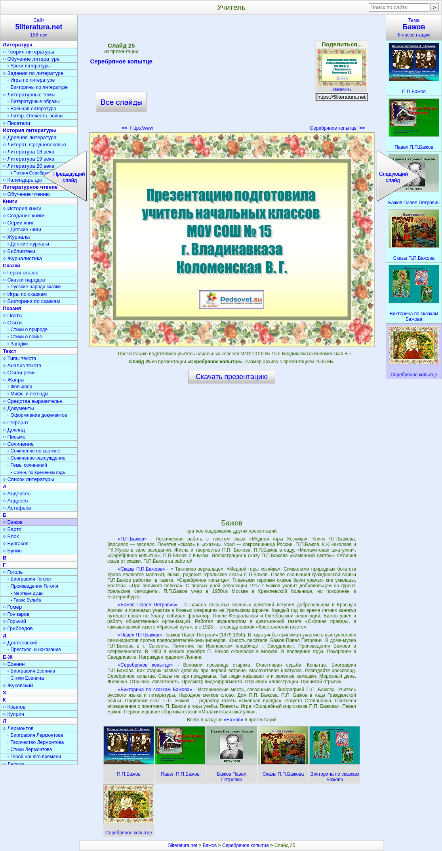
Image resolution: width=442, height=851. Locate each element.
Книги (10, 201)
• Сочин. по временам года (38, 472)
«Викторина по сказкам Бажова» (155, 689)
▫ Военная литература (32, 108)
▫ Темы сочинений (27, 465)
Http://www (137, 128)
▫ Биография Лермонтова (35, 735)
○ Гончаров (16, 614)
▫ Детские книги (24, 229)
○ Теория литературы (28, 52)
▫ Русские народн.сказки (34, 286)
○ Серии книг (18, 223)
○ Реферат (16, 423)
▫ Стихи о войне (25, 336)
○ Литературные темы (29, 95)
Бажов (210, 845)
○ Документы (18, 408)
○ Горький (14, 621)
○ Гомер (12, 607)
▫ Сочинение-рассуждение (36, 458)
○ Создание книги (24, 215)
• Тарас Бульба (26, 600)
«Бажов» (234, 720)
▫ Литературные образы (34, 101)
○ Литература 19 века (28, 159)
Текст (9, 351)
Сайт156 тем (38, 27)
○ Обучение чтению (26, 194)
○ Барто (12, 529)
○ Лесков (13, 764)
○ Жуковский (18, 685)
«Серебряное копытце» (145, 665)
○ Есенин (14, 664)
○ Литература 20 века (28, 166)
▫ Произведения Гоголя (33, 586)
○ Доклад (14, 430)
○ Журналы (16, 237)
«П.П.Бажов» (132, 539)
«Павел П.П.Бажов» (140, 635)
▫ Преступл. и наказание (34, 649)
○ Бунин (12, 551)
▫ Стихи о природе (28, 329)
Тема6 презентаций (414, 27)
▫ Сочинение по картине (34, 451)
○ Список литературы (28, 479)
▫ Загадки (18, 344)
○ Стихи (12, 323)
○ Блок (11, 536)
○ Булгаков (16, 543)
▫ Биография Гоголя (29, 579)
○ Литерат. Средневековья (34, 145)
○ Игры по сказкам (25, 294)
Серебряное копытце (121, 62)
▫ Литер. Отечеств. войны (35, 116)
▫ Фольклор (20, 386)
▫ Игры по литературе (31, 80)
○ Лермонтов (18, 728)
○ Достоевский (20, 643)
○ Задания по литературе (33, 73)
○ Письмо (14, 437)
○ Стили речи (19, 373)
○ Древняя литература (29, 137)
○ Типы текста (19, 358)
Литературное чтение (30, 187)
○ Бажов (13, 522)
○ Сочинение (18, 444)
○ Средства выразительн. (33, 401)
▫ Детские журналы (28, 244)
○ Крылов (14, 707)
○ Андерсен (16, 493)
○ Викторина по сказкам (31, 301)
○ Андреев (15, 501)
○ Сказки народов (24, 280)
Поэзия (12, 308)
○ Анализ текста (22, 365)
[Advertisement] (231, 75)
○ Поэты (13, 315)
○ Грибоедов (18, 628)
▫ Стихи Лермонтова (30, 749)
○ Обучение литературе (31, 59)
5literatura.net (182, 845)
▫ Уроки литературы (29, 66)
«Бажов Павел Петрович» (147, 605)
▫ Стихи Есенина (26, 678)
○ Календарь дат (23, 180)
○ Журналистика (22, 258)
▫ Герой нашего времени (34, 756)
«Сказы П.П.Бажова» (141, 569)
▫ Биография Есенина (31, 671)
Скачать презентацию (232, 377)
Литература (17, 45)
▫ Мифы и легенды (28, 394)
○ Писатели (16, 123)
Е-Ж (8, 657)
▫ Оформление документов (37, 415)
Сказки (11, 265)
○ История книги (22, 208)
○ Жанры (14, 380)
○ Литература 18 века (28, 152)
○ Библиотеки (19, 251)
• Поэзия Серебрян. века (36, 173)
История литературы (30, 130)
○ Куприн (13, 714)
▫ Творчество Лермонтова (36, 742)
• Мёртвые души (27, 593)
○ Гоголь (13, 572)
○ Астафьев (17, 508)
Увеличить (342, 87)
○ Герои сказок (20, 273)
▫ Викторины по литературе (38, 87)
